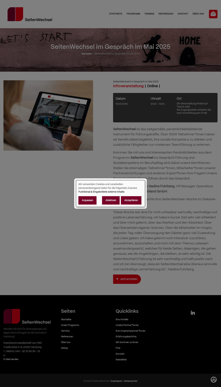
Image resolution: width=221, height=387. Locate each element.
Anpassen (87, 200)
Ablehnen (110, 200)
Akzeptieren (131, 200)
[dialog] (110, 193)
